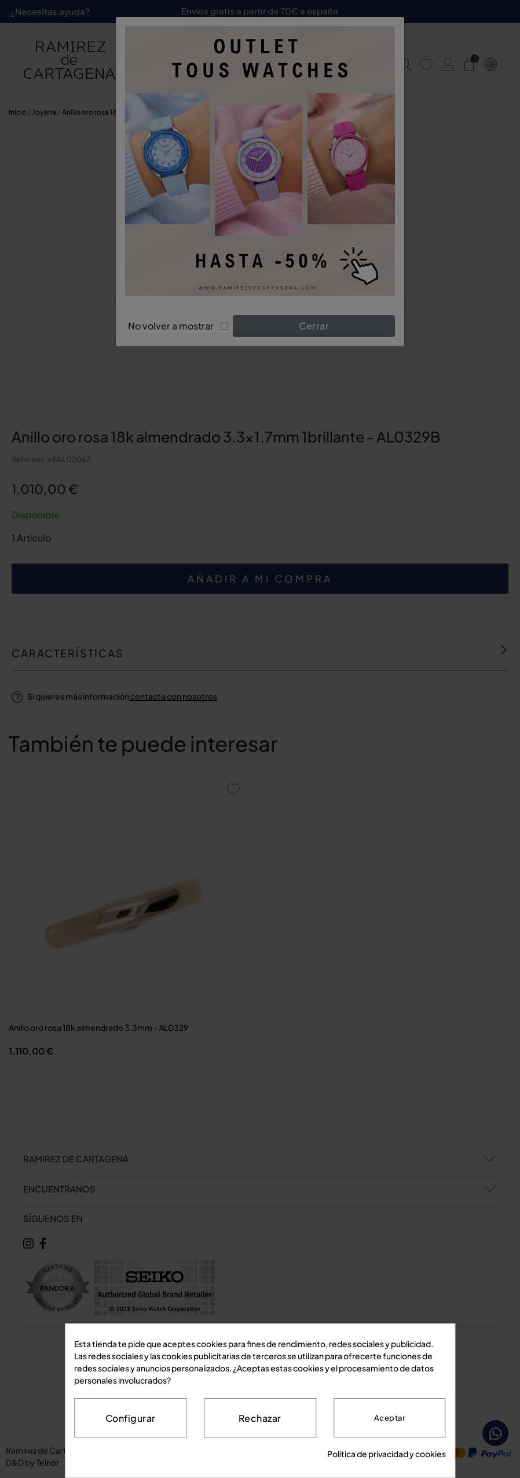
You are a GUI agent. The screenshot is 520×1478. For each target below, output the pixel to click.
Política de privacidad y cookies (386, 1453)
